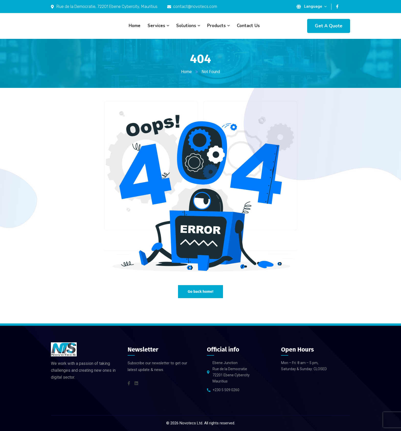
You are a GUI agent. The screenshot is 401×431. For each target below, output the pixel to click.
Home (186, 71)
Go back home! (200, 291)
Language (313, 6)
